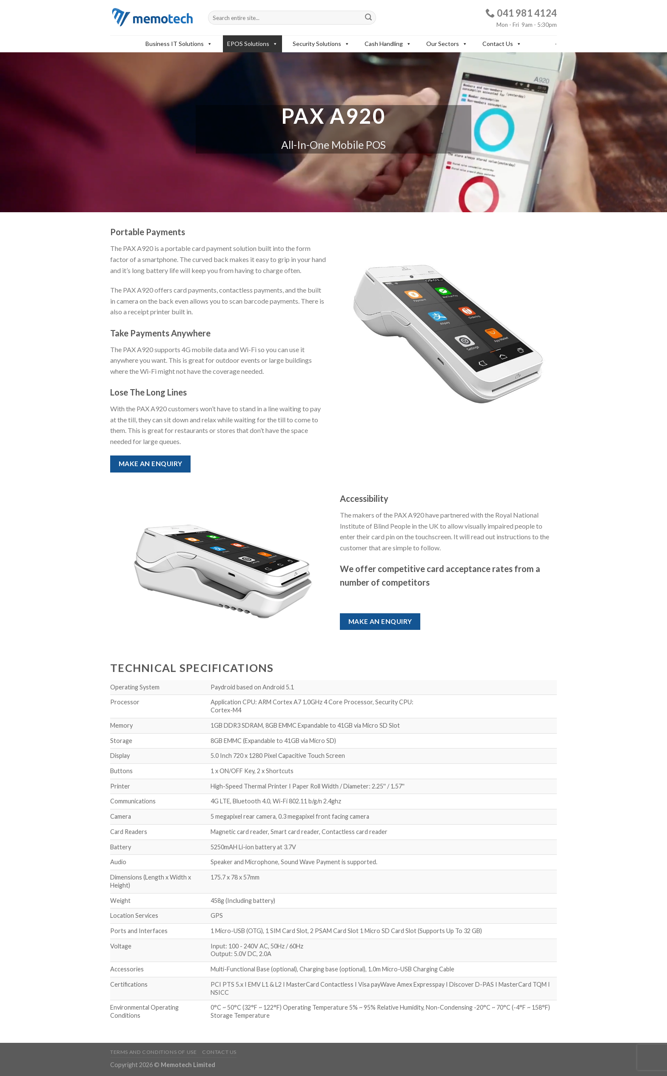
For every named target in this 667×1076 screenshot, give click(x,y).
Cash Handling (388, 43)
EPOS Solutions (252, 43)
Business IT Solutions (178, 43)
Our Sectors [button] (446, 43)
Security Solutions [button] (321, 43)
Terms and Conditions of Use (153, 1052)
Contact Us (502, 43)
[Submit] (368, 18)
